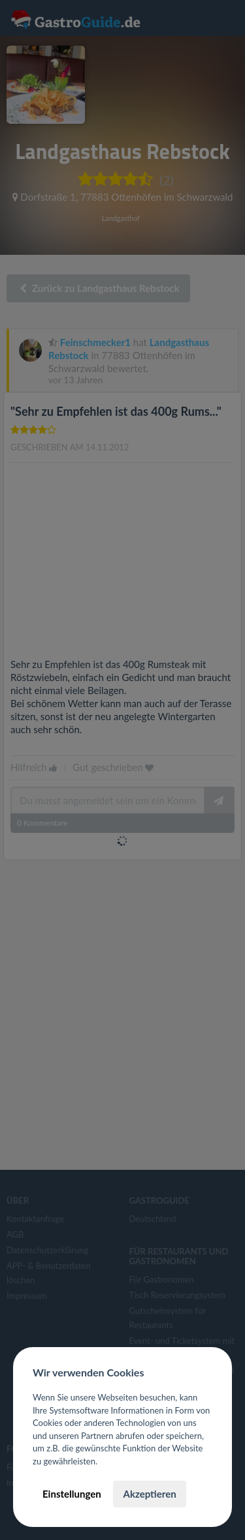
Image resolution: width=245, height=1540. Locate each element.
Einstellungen (71, 1494)
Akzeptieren (149, 1494)
